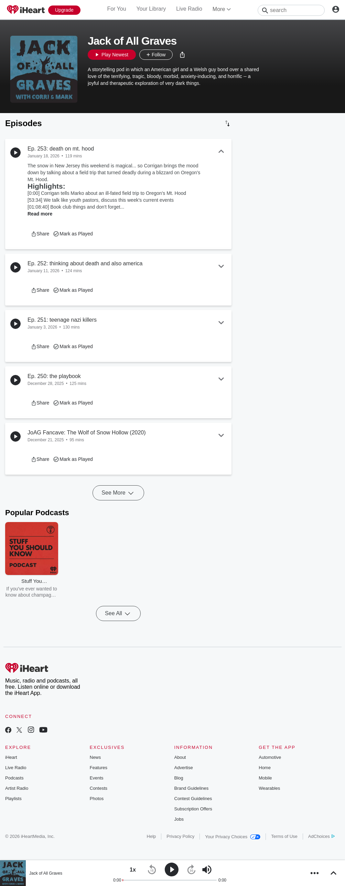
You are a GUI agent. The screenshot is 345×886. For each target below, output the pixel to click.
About (180, 757)
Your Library (151, 9)
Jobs (179, 819)
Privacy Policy (180, 836)
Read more (40, 214)
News (95, 757)
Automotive (270, 757)
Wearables (269, 788)
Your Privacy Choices (232, 836)
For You (116, 9)
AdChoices (321, 836)
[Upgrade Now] (64, 10)
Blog (178, 777)
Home (265, 767)
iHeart (11, 757)
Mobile (265, 777)
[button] (182, 54)
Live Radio (189, 9)
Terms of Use (284, 836)
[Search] (291, 10)
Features (98, 767)
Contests (98, 788)
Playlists (13, 798)
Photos (97, 798)
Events (97, 777)
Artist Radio (16, 788)
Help (151, 836)
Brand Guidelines (191, 788)
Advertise (183, 767)
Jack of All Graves (45, 873)
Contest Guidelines (193, 798)
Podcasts (14, 777)
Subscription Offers (193, 808)
